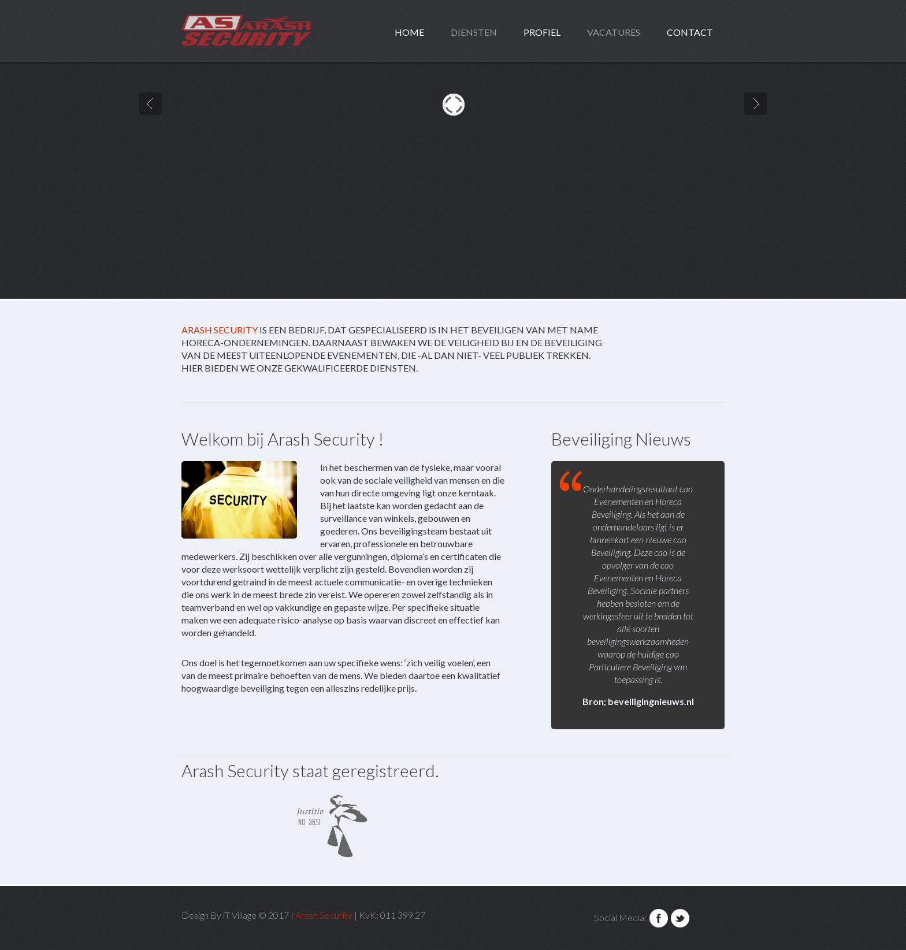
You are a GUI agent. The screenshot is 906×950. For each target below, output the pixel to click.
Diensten (474, 32)
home (409, 32)
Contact (690, 32)
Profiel (541, 32)
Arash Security (219, 329)
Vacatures (613, 32)
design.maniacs (269, 30)
